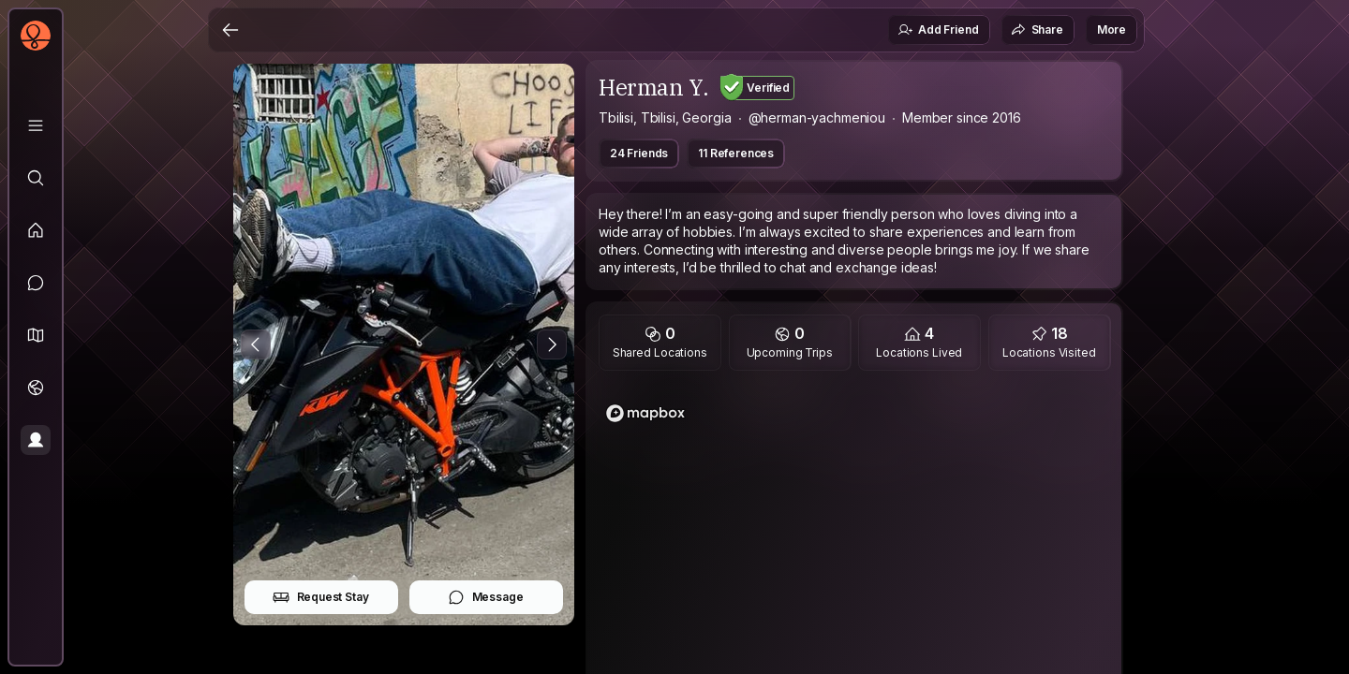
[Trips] (36, 388)
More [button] (1111, 29)
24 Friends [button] (639, 153)
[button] (36, 335)
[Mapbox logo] (645, 413)
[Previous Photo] (256, 344)
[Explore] (36, 178)
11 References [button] (736, 153)
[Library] (36, 125)
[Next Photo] (552, 344)
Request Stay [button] (321, 597)
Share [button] (1037, 29)
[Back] (230, 30)
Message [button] (486, 597)
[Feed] (36, 230)
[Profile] (36, 440)
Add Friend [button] (937, 29)
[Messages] (36, 283)
